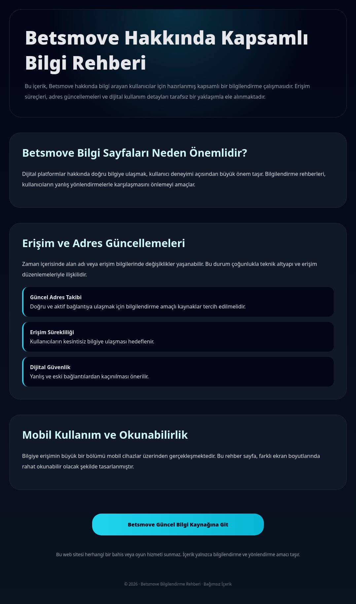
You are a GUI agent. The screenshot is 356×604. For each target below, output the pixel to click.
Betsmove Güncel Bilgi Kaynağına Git (178, 524)
